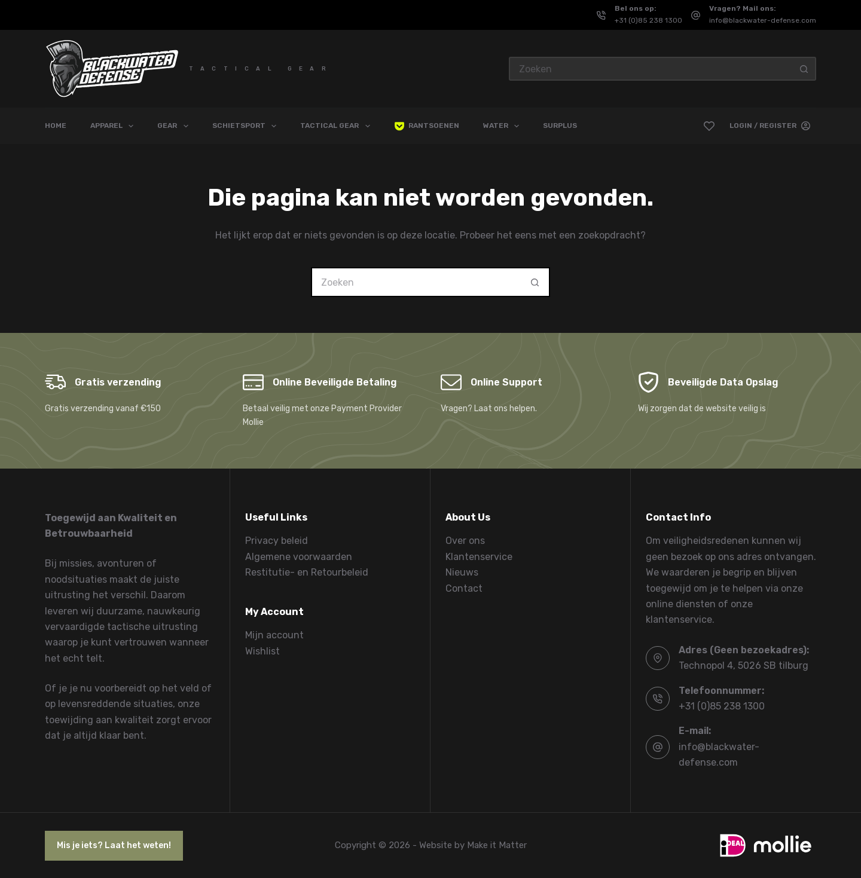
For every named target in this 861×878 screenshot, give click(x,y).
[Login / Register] (769, 126)
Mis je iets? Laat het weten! (114, 845)
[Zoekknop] (804, 69)
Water (503, 126)
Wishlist (262, 651)
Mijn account (274, 635)
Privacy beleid (276, 540)
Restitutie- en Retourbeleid (306, 572)
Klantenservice (478, 556)
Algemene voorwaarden (298, 556)
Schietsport (246, 126)
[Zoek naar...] (650, 69)
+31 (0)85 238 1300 (648, 20)
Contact (464, 588)
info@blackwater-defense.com (762, 20)
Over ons (465, 540)
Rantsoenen (426, 126)
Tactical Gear (337, 126)
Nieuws (461, 572)
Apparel (114, 126)
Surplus (560, 125)
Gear (175, 126)
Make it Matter (497, 845)
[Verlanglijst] (709, 126)
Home (55, 125)
